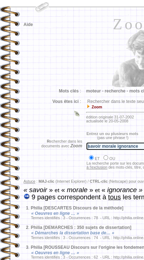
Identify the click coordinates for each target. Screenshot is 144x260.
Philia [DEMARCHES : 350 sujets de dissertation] (81, 227)
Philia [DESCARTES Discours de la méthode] (77, 208)
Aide (28, 24)
